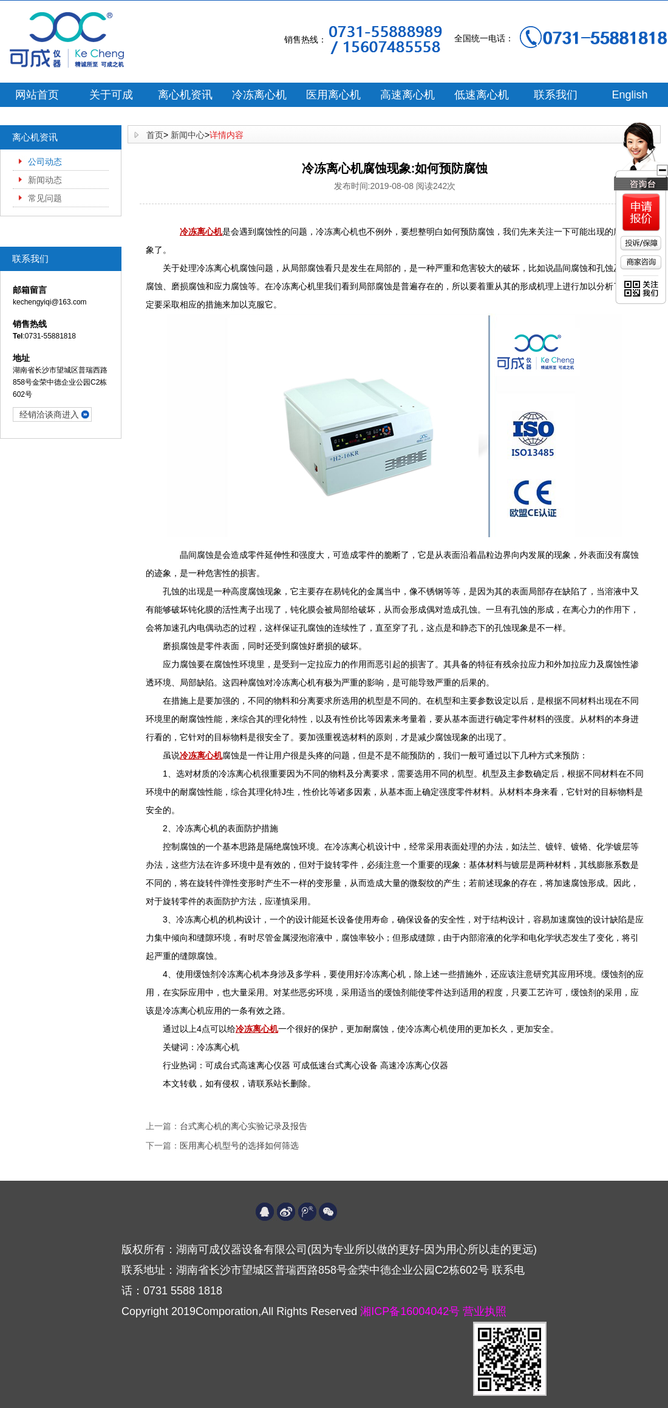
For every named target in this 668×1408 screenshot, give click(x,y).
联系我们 (556, 95)
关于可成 (111, 95)
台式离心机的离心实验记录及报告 (243, 1126)
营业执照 (484, 1311)
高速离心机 (407, 95)
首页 (154, 135)
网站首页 (37, 95)
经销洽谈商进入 (49, 414)
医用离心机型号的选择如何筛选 (239, 1145)
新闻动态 (45, 180)
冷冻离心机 (259, 95)
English (629, 95)
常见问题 (45, 198)
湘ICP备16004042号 (411, 1311)
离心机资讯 (185, 95)
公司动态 (45, 162)
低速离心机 (481, 95)
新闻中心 (188, 135)
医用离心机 (333, 95)
